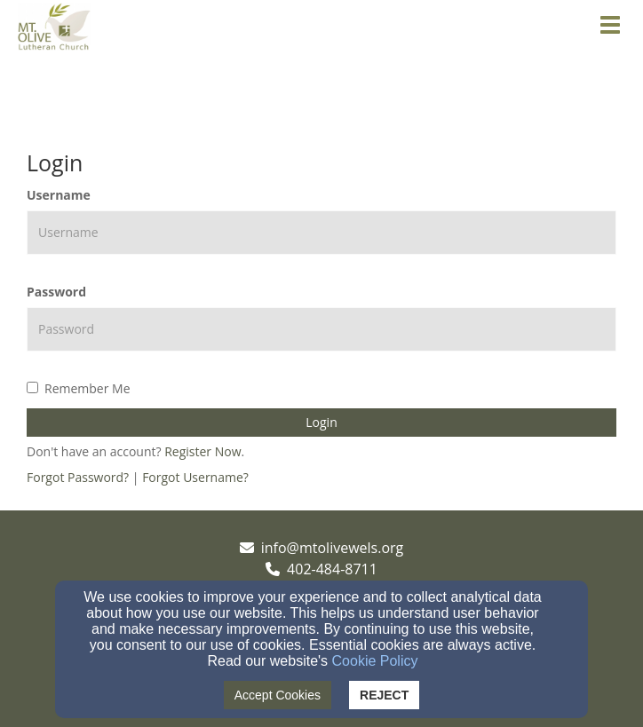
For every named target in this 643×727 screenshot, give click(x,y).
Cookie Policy (375, 660)
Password (56, 291)
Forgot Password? (78, 477)
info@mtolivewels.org (332, 547)
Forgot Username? (195, 477)
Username (59, 194)
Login (321, 422)
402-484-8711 (332, 569)
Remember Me (79, 388)
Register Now (202, 451)
